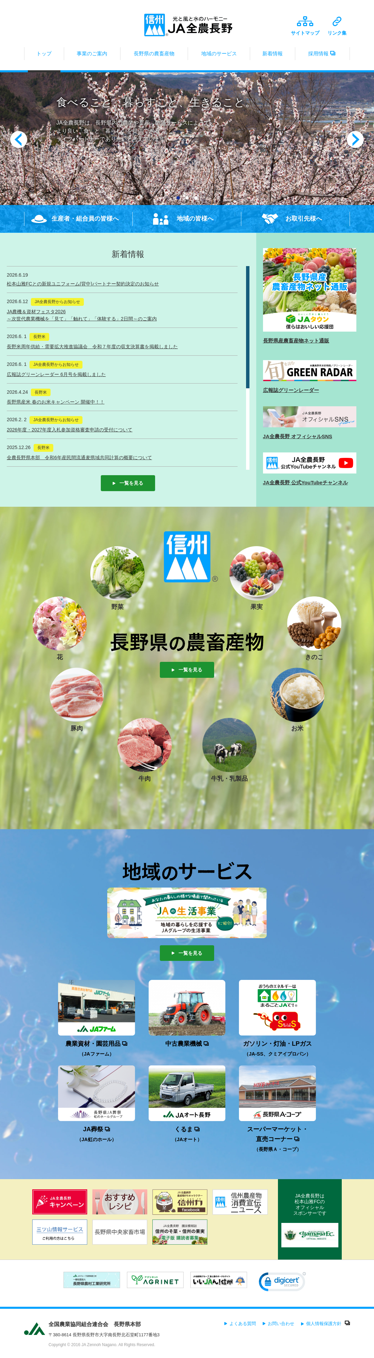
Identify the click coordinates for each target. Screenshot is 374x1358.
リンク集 (337, 26)
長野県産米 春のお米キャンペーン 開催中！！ (56, 402)
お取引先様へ (303, 218)
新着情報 (272, 55)
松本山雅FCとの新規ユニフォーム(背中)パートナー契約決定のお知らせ (83, 283)
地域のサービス (219, 55)
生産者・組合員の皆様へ (85, 218)
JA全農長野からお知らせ (57, 301)
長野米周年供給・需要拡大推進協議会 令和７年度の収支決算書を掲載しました (92, 346)
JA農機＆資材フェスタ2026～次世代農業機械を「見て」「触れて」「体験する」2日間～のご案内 (82, 315)
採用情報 (322, 55)
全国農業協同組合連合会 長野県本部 (95, 1324)
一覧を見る (128, 483)
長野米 (39, 336)
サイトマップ (305, 26)
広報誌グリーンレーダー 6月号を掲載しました (56, 374)
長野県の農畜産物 (154, 55)
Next (355, 139)
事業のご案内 (92, 55)
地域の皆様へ (195, 218)
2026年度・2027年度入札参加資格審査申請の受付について (69, 429)
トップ (44, 55)
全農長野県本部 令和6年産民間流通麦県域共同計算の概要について (79, 457)
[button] (282, 1283)
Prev (18, 139)
